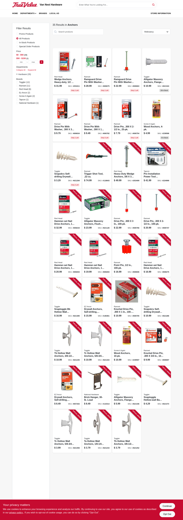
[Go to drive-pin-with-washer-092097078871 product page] (67, 118)
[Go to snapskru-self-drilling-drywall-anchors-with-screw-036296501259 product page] (156, 299)
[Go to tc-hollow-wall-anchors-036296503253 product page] (67, 431)
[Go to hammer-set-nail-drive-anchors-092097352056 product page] (96, 255)
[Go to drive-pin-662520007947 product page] (126, 211)
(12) (24, 82)
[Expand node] (17, 74)
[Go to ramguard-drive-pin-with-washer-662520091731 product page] (126, 71)
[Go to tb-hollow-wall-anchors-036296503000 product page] (126, 431)
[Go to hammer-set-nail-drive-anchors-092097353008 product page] (67, 211)
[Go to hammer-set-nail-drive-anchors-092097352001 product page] (67, 255)
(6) (25, 89)
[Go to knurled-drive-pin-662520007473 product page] (156, 343)
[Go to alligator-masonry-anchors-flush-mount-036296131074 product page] (96, 211)
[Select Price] (41, 62)
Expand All (32, 70)
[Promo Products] (17, 34)
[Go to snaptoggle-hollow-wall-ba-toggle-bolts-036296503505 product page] (156, 387)
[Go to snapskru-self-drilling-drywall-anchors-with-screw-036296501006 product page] (67, 166)
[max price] (33, 62)
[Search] (154, 4)
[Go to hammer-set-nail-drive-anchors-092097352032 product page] (156, 255)
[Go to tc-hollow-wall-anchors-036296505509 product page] (96, 343)
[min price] (21, 62)
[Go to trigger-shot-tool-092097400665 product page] (96, 166)
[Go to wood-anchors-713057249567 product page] (156, 118)
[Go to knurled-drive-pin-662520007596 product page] (126, 299)
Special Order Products (29, 46)
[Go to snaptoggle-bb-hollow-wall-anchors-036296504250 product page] (67, 299)
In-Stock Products (27, 42)
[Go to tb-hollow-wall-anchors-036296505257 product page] (67, 343)
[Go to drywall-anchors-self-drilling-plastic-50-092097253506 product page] (96, 299)
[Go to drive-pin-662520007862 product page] (156, 211)
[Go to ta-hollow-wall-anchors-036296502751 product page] (96, 431)
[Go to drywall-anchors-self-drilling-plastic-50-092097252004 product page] (67, 387)
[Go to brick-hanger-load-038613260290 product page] (96, 387)
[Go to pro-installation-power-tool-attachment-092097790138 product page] (156, 166)
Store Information (161, 13)
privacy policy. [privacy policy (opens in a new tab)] (16, 512)
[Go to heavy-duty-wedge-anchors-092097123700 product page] (126, 166)
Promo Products (26, 34)
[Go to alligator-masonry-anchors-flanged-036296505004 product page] (156, 71)
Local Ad (54, 13)
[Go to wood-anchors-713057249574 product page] (126, 343)
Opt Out (167, 514)
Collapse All (20, 70)
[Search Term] (116, 5)
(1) (23, 99)
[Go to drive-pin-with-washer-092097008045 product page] (96, 118)
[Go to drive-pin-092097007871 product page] (126, 118)
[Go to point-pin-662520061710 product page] (126, 255)
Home (15, 13)
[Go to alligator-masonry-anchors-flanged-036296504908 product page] (126, 387)
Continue (167, 506)
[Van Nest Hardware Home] (25, 4)
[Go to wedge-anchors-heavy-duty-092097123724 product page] (67, 71)
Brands (43, 13)
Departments (27, 13)
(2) (24, 93)
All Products (24, 38)
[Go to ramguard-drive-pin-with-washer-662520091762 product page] (96, 71)
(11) (24, 86)
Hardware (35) (24, 74)
